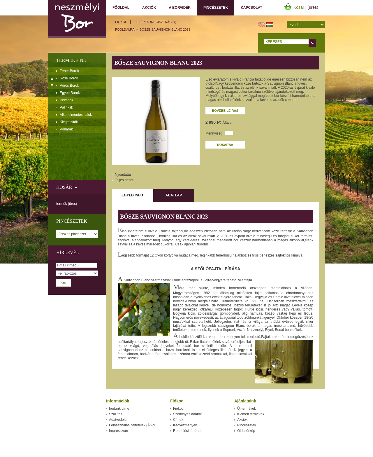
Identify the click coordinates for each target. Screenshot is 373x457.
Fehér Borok (69, 71)
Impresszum (118, 431)
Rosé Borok (69, 78)
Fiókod (121, 22)
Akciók (149, 8)
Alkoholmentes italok (76, 115)
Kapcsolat (251, 8)
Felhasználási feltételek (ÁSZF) (133, 425)
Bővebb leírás (225, 110)
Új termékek (246, 409)
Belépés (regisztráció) (155, 22)
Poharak (66, 129)
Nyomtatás (123, 174)
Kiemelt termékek (250, 414)
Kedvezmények (185, 425)
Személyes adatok (187, 414)
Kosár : (300, 7)
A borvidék (180, 8)
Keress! (312, 43)
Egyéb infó (132, 195)
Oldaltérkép (246, 431)
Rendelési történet (187, 431)
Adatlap (174, 195)
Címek (178, 420)
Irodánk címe (119, 409)
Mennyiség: (214, 133)
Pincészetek (214, 8)
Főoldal (120, 8)
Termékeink (71, 60)
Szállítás (115, 414)
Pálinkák (66, 107)
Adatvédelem (119, 420)
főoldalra (125, 29)
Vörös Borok (69, 85)
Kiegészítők (69, 122)
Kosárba (225, 144)
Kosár (64, 187)
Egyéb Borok (70, 93)
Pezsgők (66, 100)
